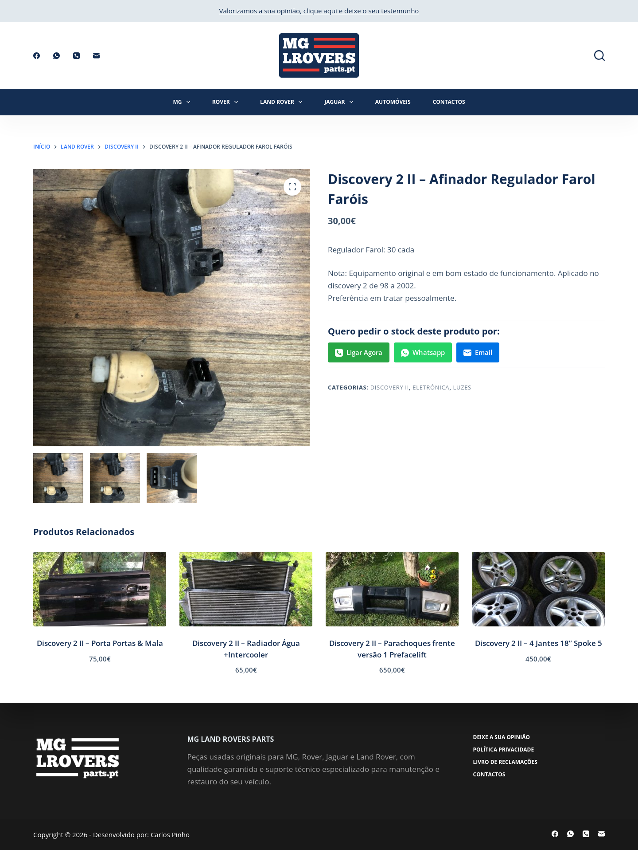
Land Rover (283, 102)
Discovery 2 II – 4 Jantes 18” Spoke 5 (538, 643)
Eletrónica (430, 387)
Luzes (462, 387)
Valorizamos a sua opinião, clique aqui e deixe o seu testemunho (319, 10)
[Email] (96, 55)
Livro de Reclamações (505, 762)
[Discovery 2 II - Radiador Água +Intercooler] (245, 589)
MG (183, 102)
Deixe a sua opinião (501, 737)
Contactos (449, 102)
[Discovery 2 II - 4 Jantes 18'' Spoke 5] (538, 589)
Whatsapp (423, 352)
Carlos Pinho (170, 834)
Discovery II (389, 387)
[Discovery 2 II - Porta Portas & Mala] (99, 589)
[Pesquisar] (599, 55)
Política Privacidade (503, 749)
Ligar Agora (358, 352)
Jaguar (340, 102)
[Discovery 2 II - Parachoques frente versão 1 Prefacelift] (392, 589)
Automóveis (393, 102)
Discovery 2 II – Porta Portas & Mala (100, 643)
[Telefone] (76, 55)
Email (477, 352)
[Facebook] (36, 55)
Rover (226, 102)
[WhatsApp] (56, 55)
